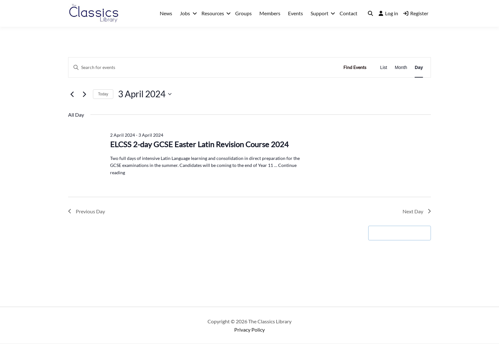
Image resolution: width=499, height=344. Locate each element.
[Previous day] (72, 94)
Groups (243, 13)
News (166, 13)
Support (319, 13)
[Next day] (84, 94)
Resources (212, 13)
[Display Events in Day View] (419, 68)
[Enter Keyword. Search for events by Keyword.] (202, 68)
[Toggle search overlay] (370, 13)
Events (295, 13)
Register (415, 13)
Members (269, 13)
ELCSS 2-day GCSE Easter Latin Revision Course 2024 (199, 144)
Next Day (417, 211)
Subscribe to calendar (396, 233)
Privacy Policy (249, 330)
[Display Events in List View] (383, 68)
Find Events (354, 67)
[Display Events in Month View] (401, 68)
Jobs (185, 13)
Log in (388, 13)
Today (103, 94)
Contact (348, 13)
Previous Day (86, 211)
